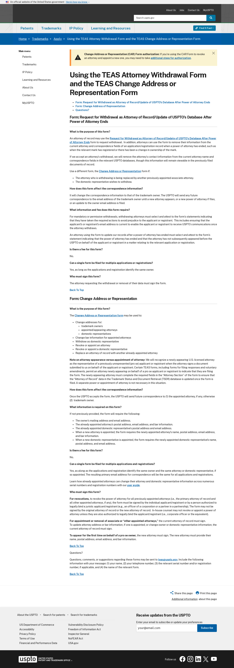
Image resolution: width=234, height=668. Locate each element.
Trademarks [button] (51, 28)
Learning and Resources (36, 79)
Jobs (182, 10)
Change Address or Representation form (99, 315)
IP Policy (27, 72)
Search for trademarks (84, 614)
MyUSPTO (208, 10)
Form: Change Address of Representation (100, 106)
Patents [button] (26, 28)
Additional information (185, 599)
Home (23, 39)
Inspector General (78, 633)
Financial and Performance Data (38, 643)
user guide (133, 485)
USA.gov (73, 643)
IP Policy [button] (76, 28)
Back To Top (77, 290)
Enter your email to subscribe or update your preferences (169, 622)
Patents (26, 56)
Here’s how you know (78, 2)
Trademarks (40, 39)
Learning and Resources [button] (111, 28)
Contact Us (193, 10)
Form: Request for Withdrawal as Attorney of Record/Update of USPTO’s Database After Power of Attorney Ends (143, 102)
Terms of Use (27, 638)
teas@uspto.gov (168, 559)
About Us (171, 10)
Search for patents (54, 614)
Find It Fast (203, 28)
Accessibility (26, 629)
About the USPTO (27, 614)
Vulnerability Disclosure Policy (85, 624)
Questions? (82, 110)
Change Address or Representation (120, 171)
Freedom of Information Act (84, 629)
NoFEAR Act (75, 638)
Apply (58, 39)
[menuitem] (26, 28)
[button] (181, 593)
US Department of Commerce (36, 624)
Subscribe (207, 627)
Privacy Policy (27, 633)
